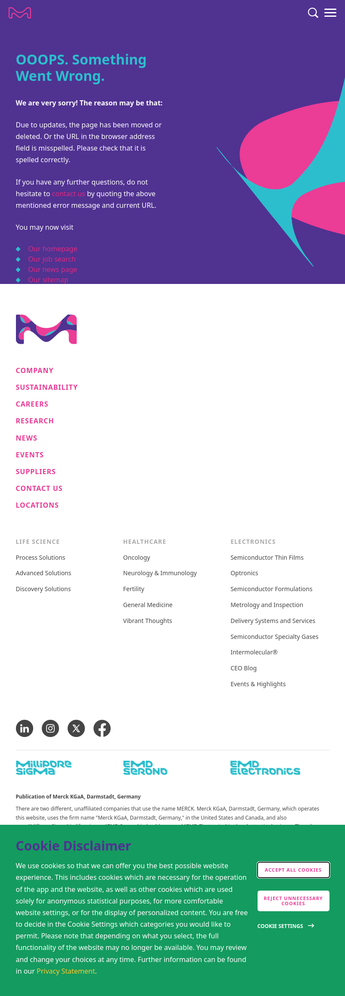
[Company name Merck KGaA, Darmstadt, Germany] (20, 13)
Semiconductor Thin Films (267, 557)
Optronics (244, 573)
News (26, 438)
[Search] (313, 13)
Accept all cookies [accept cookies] (293, 869)
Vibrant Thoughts (147, 621)
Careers (32, 404)
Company (35, 371)
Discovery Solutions (43, 589)
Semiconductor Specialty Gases (274, 637)
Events (30, 455)
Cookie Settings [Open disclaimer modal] (280, 926)
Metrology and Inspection (266, 605)
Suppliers (36, 472)
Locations (37, 505)
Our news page (52, 269)
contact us (68, 193)
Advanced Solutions (43, 573)
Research (35, 421)
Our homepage (52, 248)
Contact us (39, 488)
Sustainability (47, 387)
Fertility (133, 589)
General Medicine (148, 605)
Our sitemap (48, 279)
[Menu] (330, 13)
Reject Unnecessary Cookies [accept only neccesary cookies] (293, 901)
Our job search (51, 259)
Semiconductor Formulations (271, 589)
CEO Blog (243, 668)
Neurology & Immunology (160, 573)
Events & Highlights (258, 684)
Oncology (136, 557)
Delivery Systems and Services (272, 621)
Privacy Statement (66, 971)
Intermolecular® (253, 652)
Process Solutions (40, 557)
